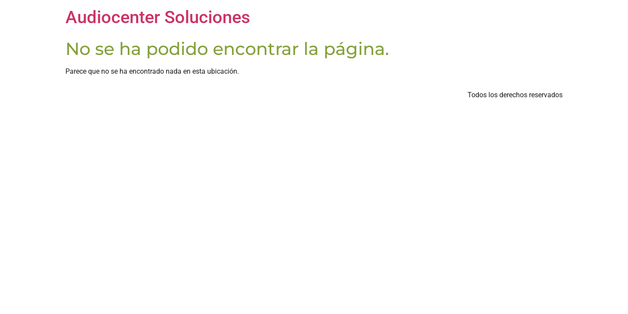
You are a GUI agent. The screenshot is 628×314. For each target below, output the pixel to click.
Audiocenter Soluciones (157, 17)
